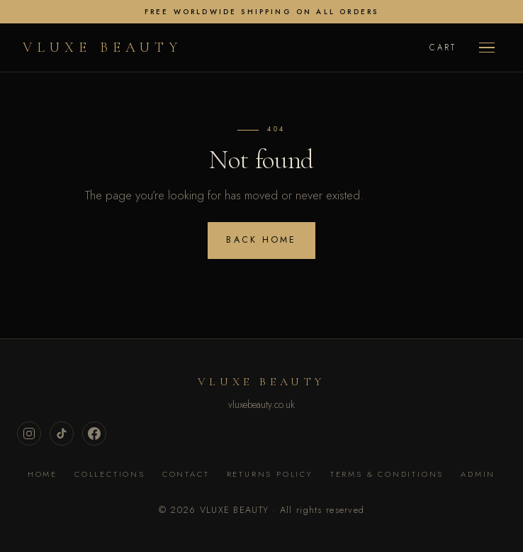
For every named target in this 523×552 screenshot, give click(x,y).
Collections (109, 474)
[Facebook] (94, 433)
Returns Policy (270, 474)
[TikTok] (62, 433)
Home (42, 474)
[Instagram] (29, 433)
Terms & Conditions (387, 474)
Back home (261, 239)
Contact (186, 474)
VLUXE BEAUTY (102, 47)
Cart (442, 47)
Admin (478, 474)
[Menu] (486, 48)
